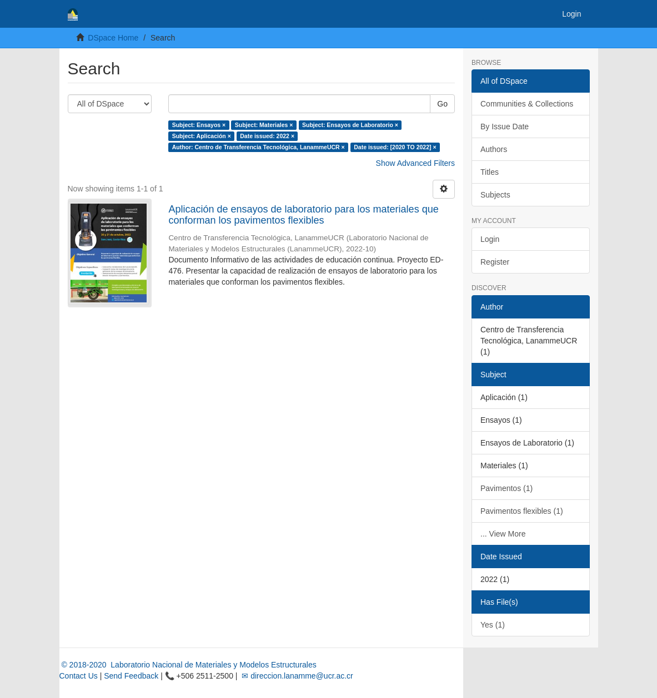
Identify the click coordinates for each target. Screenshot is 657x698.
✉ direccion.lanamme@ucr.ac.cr (296, 675)
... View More (502, 533)
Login (489, 239)
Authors (493, 149)
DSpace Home (113, 37)
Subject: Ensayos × (199, 125)
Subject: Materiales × (264, 125)
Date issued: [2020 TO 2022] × (395, 147)
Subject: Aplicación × (201, 136)
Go (442, 103)
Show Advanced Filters (415, 163)
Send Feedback (131, 675)
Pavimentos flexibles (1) (521, 511)
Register (494, 261)
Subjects (495, 194)
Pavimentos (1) (506, 488)
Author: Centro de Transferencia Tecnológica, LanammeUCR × (258, 147)
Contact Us (78, 675)
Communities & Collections (526, 103)
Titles (489, 172)
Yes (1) (492, 624)
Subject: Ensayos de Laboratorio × (350, 125)
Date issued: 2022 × (267, 136)
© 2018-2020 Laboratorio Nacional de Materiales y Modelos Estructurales (188, 664)
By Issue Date (504, 126)
